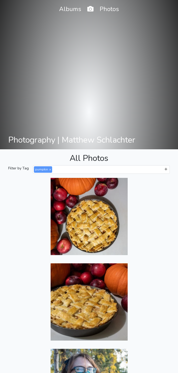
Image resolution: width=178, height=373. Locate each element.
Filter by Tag (18, 168)
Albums (70, 9)
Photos (109, 9)
